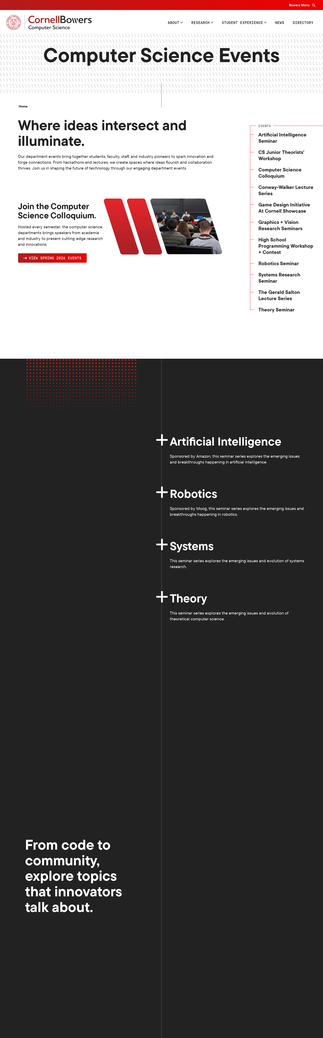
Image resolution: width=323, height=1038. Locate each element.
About (173, 22)
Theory (188, 598)
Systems (193, 546)
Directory (303, 22)
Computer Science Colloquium (280, 172)
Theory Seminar (276, 309)
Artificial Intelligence (225, 441)
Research (200, 22)
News (279, 22)
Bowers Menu (299, 5)
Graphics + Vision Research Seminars (280, 225)
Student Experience (242, 22)
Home (23, 106)
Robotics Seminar (278, 263)
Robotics (193, 494)
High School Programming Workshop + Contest (285, 245)
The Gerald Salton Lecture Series (279, 295)
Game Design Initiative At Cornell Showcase (284, 207)
